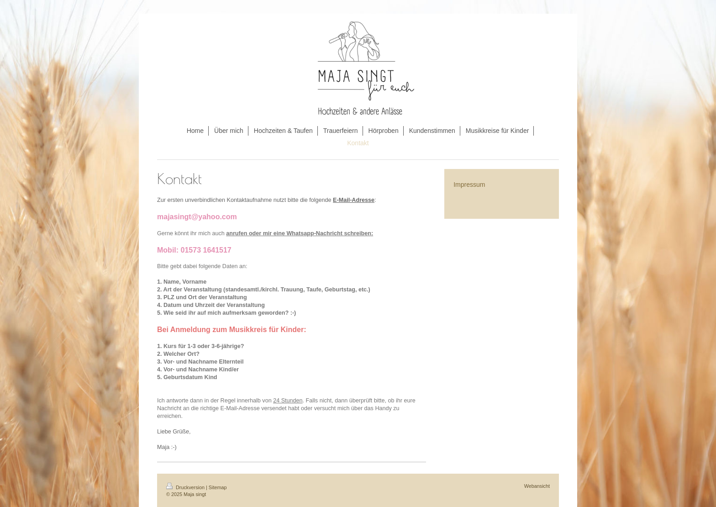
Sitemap (218, 487)
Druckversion (186, 487)
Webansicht (537, 486)
